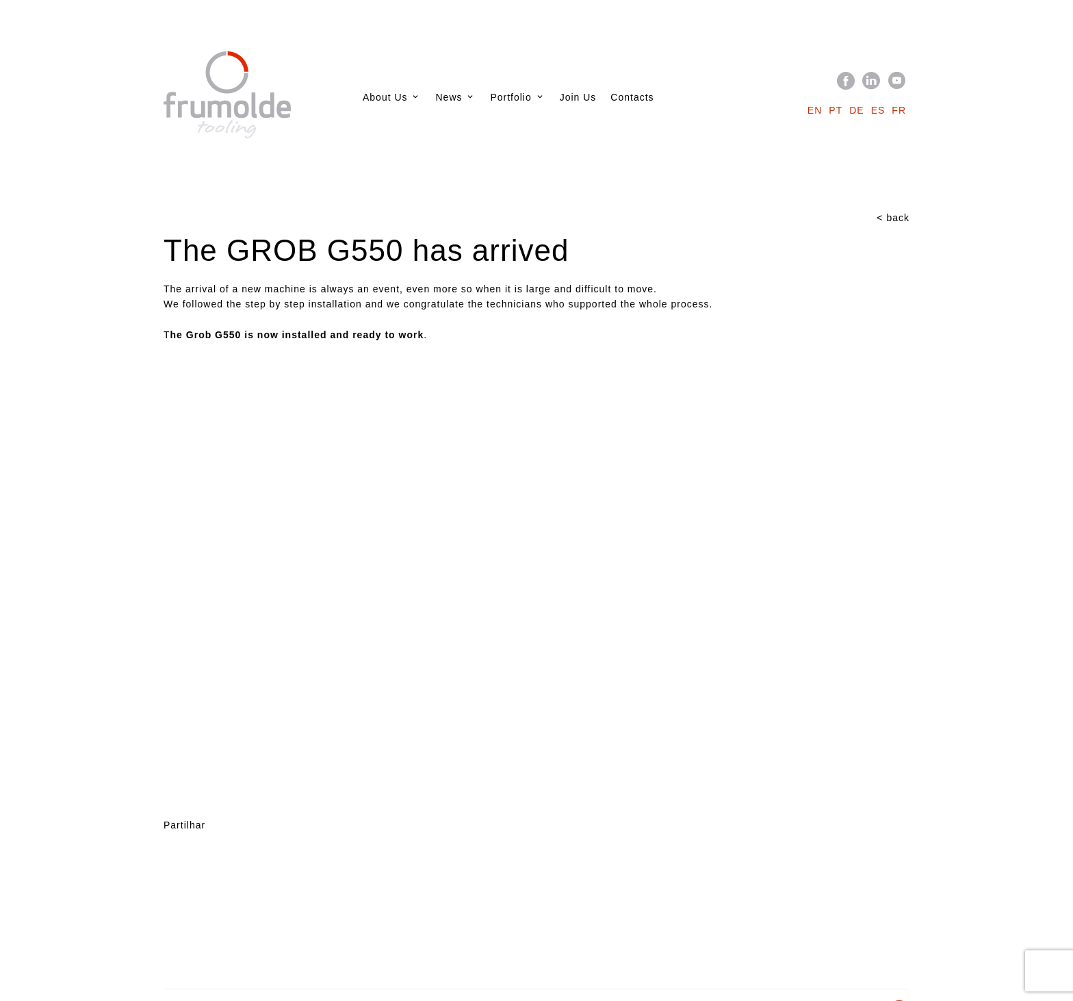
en (814, 110)
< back (893, 217)
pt (835, 110)
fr (899, 110)
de (856, 110)
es (878, 110)
